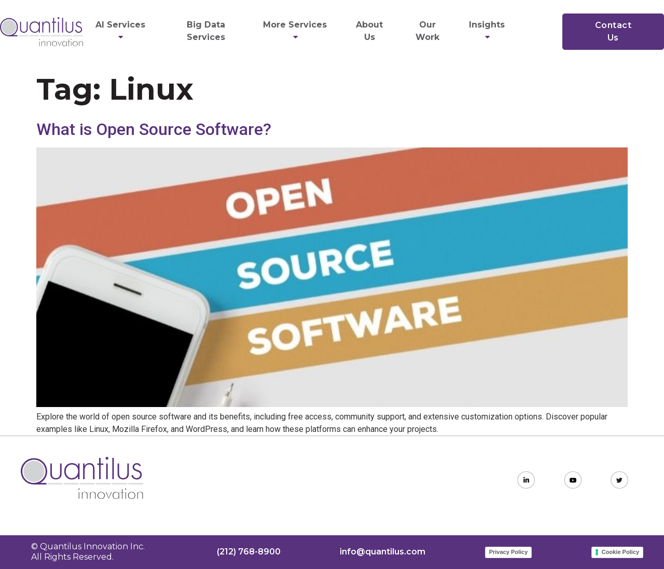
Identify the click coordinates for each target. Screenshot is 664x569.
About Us (369, 31)
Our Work (427, 31)
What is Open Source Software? (153, 129)
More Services (296, 31)
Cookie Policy (620, 552)
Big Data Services (206, 31)
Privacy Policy (508, 552)
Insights (488, 31)
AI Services (121, 31)
